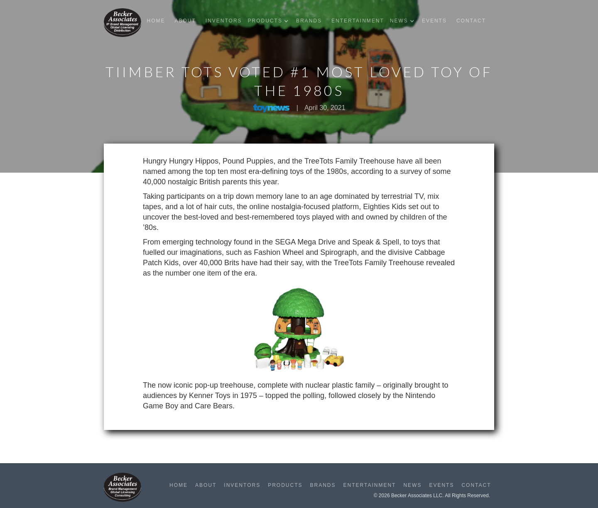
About (185, 21)
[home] (122, 22)
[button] (270, 21)
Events (434, 21)
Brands (309, 21)
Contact (471, 21)
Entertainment (357, 21)
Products (285, 485)
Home (156, 21)
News (412, 485)
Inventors (224, 21)
